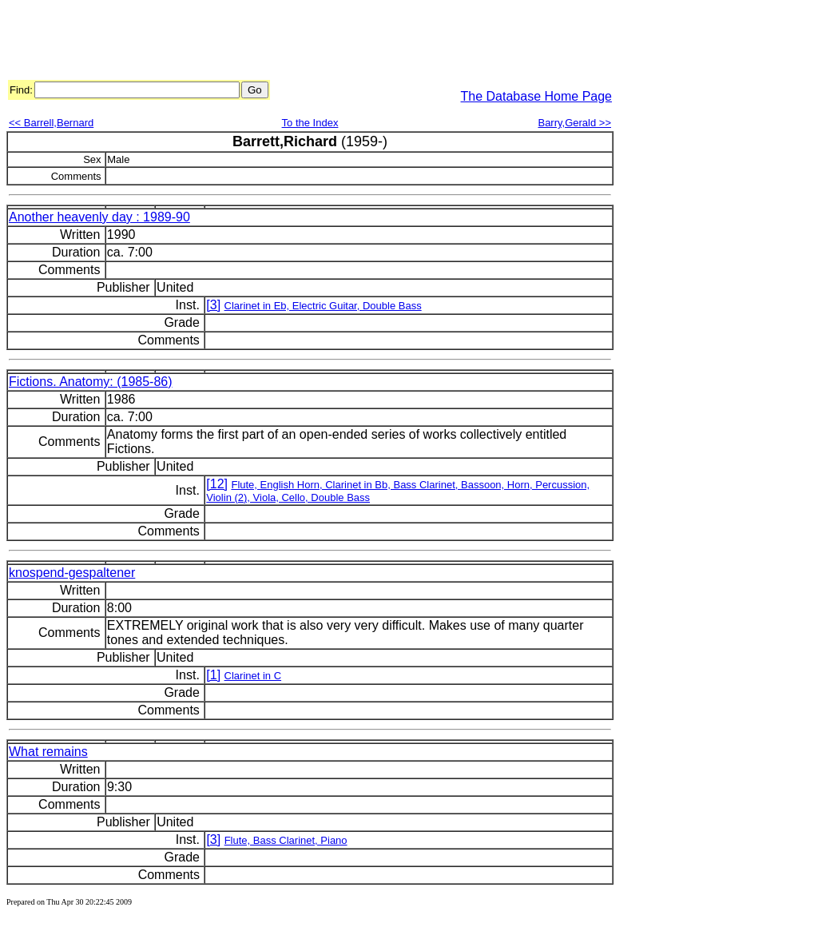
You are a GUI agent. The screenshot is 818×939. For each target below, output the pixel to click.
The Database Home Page (536, 96)
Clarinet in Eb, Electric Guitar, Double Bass (323, 306)
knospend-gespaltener (72, 572)
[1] (213, 675)
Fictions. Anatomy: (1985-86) (91, 381)
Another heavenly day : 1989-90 (99, 217)
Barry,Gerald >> (574, 123)
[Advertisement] (297, 42)
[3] (213, 305)
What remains (48, 751)
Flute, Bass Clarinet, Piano (285, 840)
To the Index (310, 123)
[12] (217, 484)
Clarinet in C (253, 676)
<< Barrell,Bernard (51, 123)
